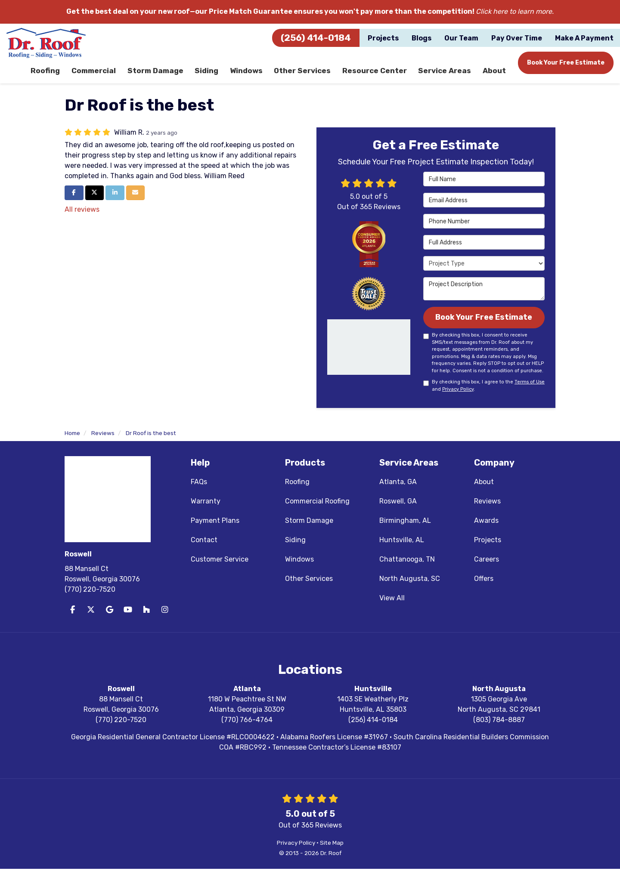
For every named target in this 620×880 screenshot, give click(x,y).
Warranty (205, 512)
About (484, 493)
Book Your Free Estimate (565, 62)
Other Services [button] (306, 75)
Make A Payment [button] (584, 38)
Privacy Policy (458, 400)
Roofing (297, 493)
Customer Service (219, 570)
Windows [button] (251, 75)
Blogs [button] (421, 38)
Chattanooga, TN (407, 570)
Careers (486, 570)
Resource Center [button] (377, 75)
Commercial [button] (98, 75)
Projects (487, 551)
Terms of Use (530, 393)
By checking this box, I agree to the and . (484, 397)
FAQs (199, 493)
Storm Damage (309, 532)
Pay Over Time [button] (516, 38)
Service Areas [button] (445, 75)
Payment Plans (215, 532)
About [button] (494, 75)
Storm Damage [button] (159, 75)
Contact (204, 551)
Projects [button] (383, 38)
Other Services (309, 590)
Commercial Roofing (317, 512)
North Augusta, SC (409, 590)
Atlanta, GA (398, 493)
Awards (486, 532)
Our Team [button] (461, 38)
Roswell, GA (398, 512)
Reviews (487, 512)
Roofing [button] (50, 75)
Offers (483, 590)
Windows (299, 570)
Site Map (332, 853)
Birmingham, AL (405, 532)
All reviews (82, 218)
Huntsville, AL (401, 551)
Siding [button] (211, 75)
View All (392, 609)
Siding (295, 551)
